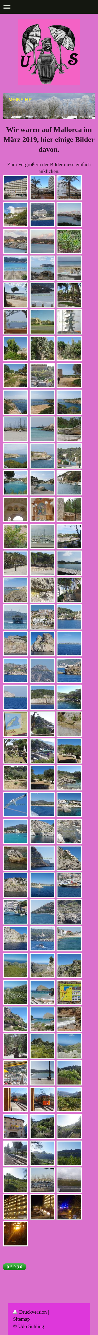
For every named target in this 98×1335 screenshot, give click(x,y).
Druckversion (30, 1312)
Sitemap (21, 1319)
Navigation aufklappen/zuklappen (49, 6)
